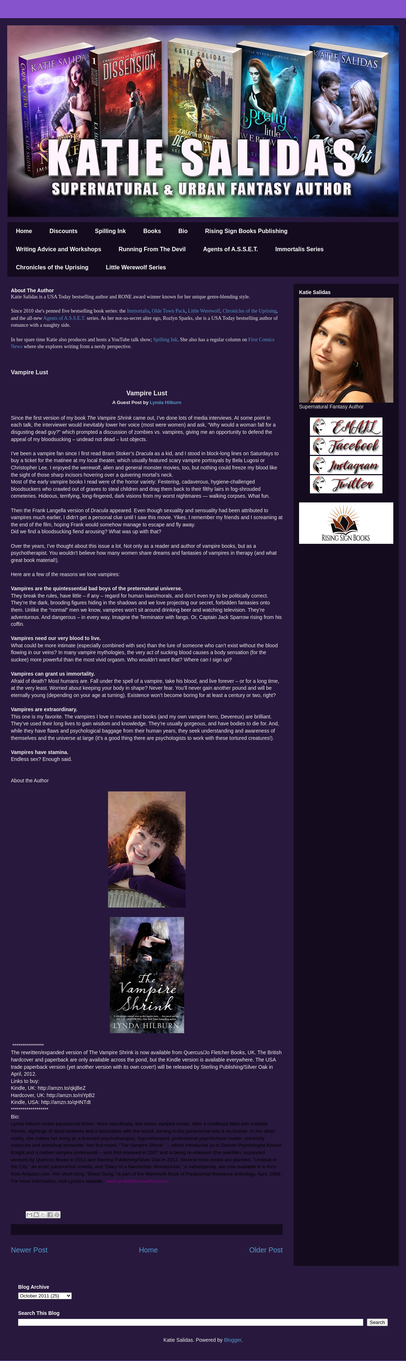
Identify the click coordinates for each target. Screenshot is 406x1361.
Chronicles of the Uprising (52, 267)
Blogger (232, 1340)
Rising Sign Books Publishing (246, 231)
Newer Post (29, 1250)
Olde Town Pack (169, 311)
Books (152, 231)
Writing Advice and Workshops (58, 249)
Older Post (266, 1250)
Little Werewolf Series (136, 267)
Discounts (63, 231)
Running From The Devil (152, 249)
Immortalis (138, 311)
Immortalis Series (300, 249)
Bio (183, 231)
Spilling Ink (110, 231)
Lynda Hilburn (165, 402)
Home (24, 231)
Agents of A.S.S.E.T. (230, 249)
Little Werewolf (204, 311)
